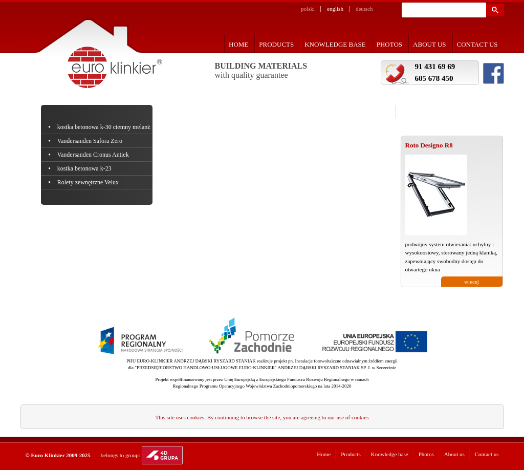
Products (276, 44)
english (335, 9)
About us (429, 44)
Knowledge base (335, 44)
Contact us (477, 44)
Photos (389, 44)
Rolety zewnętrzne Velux (89, 182)
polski (308, 9)
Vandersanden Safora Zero (90, 140)
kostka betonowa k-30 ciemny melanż (104, 127)
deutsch (364, 9)
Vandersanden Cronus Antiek (94, 154)
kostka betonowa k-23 (85, 168)
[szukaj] (443, 10)
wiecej (471, 282)
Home (238, 44)
